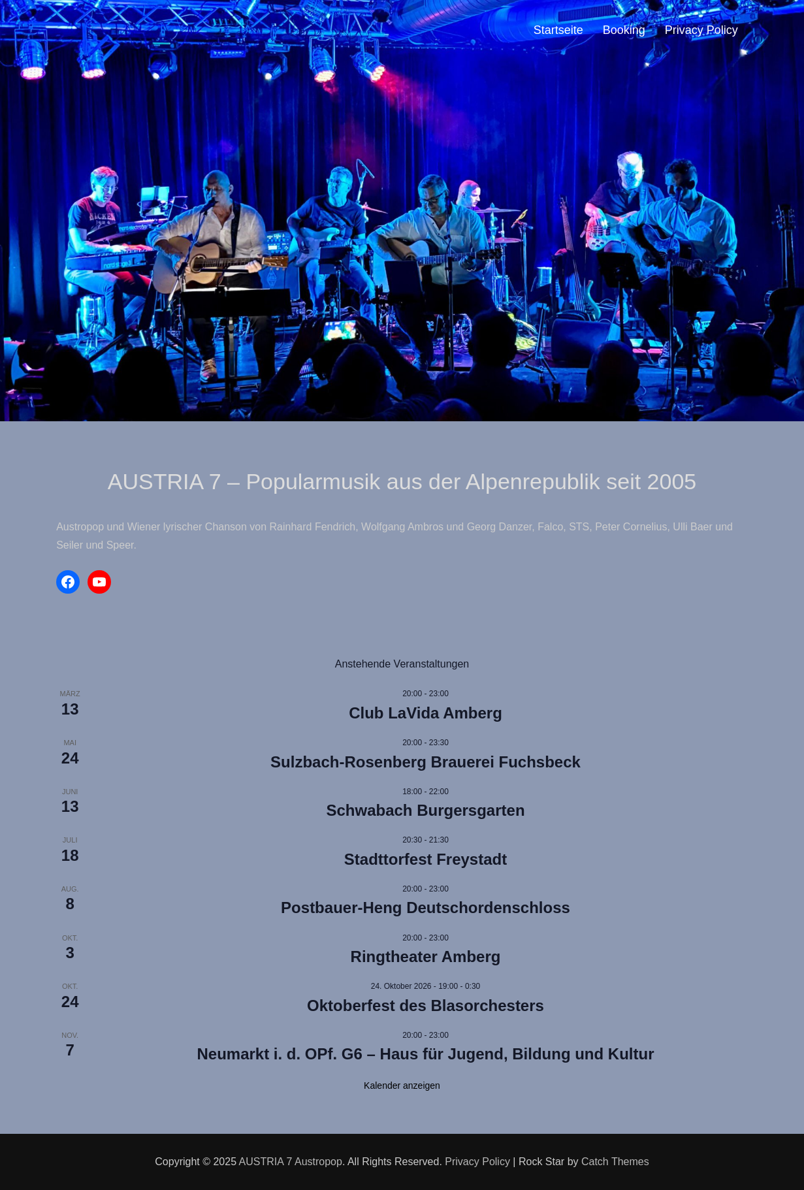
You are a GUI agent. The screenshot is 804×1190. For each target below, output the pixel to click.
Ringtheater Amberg (426, 956)
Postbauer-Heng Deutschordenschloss (425, 907)
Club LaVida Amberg (425, 713)
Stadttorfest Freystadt (425, 859)
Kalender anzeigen (402, 1085)
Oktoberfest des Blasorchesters (425, 1005)
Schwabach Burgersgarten (425, 810)
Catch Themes (615, 1161)
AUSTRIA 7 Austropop (290, 1161)
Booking (624, 30)
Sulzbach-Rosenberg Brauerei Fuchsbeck (425, 762)
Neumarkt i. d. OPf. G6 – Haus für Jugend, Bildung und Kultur (425, 1054)
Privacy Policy (701, 30)
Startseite (558, 30)
